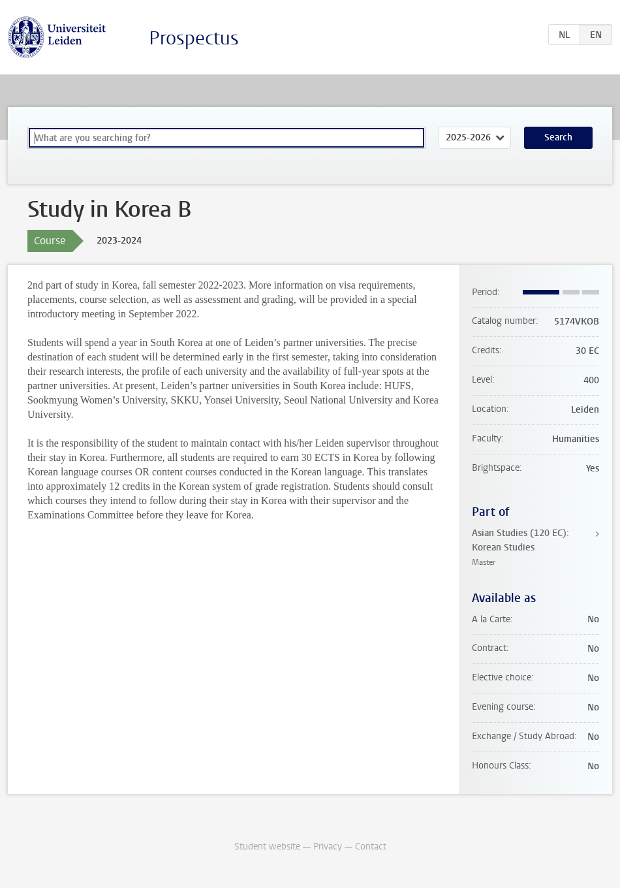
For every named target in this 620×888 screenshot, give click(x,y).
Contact (370, 846)
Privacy (327, 846)
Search (558, 137)
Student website (267, 846)
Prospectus (194, 38)
